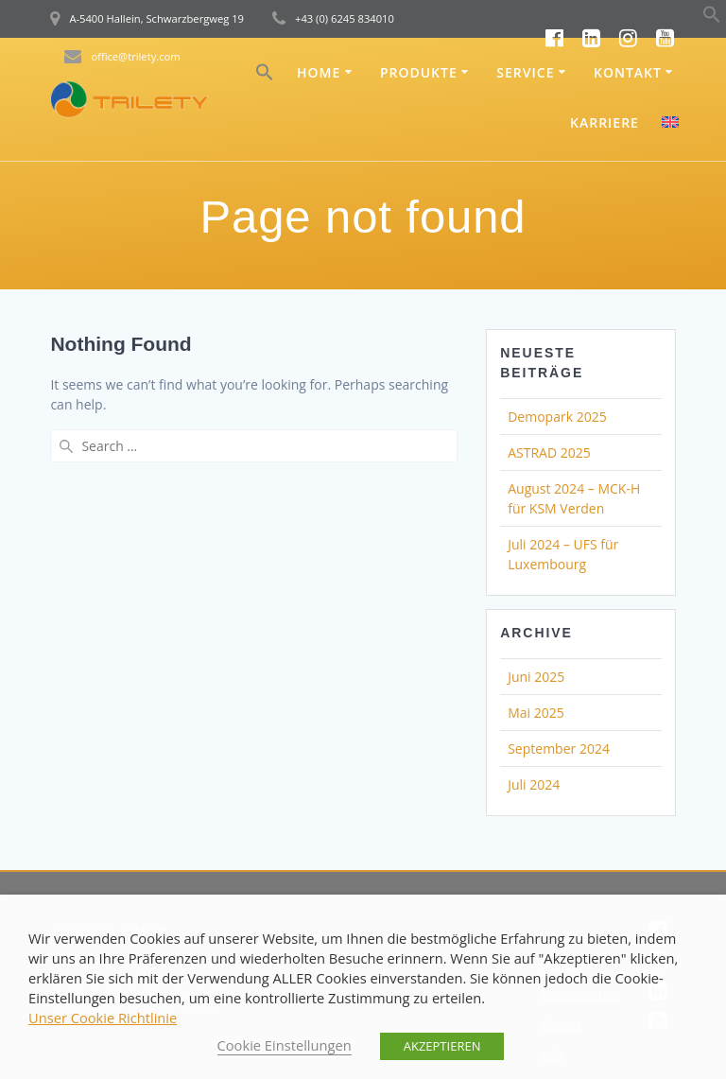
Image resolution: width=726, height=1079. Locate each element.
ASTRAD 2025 (549, 452)
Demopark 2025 (557, 417)
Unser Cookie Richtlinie (102, 1017)
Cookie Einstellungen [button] (284, 1044)
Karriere (604, 122)
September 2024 (559, 748)
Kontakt (628, 72)
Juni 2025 (536, 677)
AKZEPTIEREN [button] (442, 1045)
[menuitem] (670, 124)
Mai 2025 (536, 713)
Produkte (419, 72)
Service (525, 72)
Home (318, 72)
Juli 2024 (534, 784)
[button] (711, 18)
